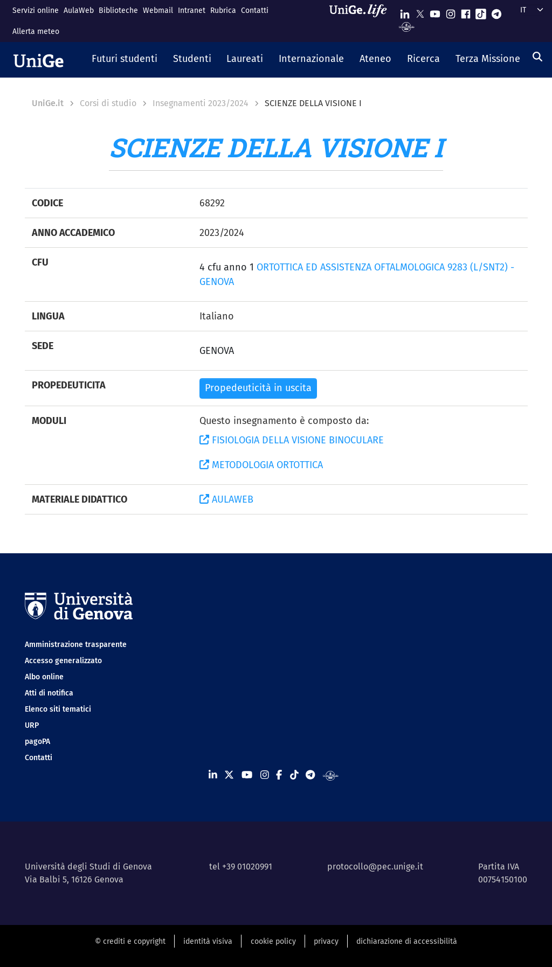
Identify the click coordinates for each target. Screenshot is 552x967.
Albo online (44, 676)
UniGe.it (48, 103)
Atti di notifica (49, 693)
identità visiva (207, 941)
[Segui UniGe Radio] (407, 26)
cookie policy (273, 941)
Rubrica (223, 10)
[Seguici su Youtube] (435, 11)
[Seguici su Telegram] (496, 11)
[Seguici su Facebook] (466, 11)
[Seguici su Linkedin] (405, 11)
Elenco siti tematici (58, 709)
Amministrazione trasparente (76, 644)
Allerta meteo (35, 31)
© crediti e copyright (130, 941)
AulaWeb (79, 10)
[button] (124, 60)
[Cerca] (537, 56)
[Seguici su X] (420, 11)
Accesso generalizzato (63, 660)
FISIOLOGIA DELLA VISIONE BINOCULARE (291, 440)
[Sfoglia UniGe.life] (361, 20)
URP (32, 725)
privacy (326, 941)
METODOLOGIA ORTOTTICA (261, 465)
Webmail (158, 10)
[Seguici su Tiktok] (481, 11)
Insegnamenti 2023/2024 (201, 103)
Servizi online (35, 10)
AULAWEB (226, 499)
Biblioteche (118, 10)
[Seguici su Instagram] (451, 11)
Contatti (254, 10)
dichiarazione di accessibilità (406, 941)
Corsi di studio (108, 103)
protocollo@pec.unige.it (375, 866)
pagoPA (37, 741)
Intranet (191, 10)
